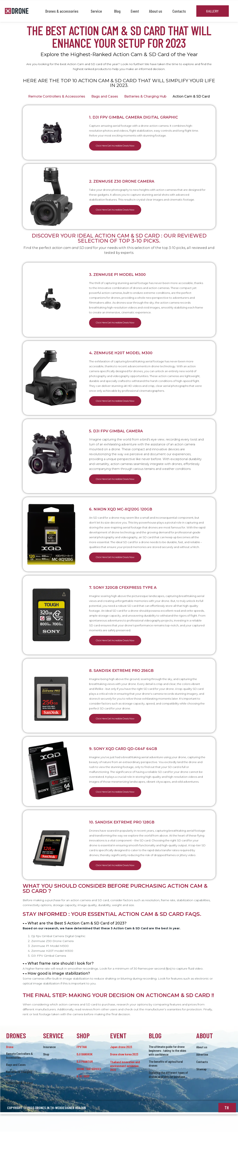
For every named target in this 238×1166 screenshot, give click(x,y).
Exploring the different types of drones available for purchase (168, 1109)
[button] (119, 957)
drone (9, 1081)
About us (155, 11)
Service (97, 11)
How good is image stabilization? (59, 1007)
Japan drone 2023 (121, 1081)
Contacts (179, 11)
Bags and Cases (104, 96)
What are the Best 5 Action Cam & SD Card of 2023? (77, 957)
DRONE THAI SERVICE (89, 1103)
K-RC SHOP (83, 1110)
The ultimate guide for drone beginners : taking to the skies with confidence (167, 1085)
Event (135, 11)
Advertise (202, 1089)
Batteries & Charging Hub (145, 96)
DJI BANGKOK (85, 1088)
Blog (117, 11)
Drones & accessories (62, 11)
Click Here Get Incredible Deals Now (122, 146)
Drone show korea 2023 (124, 1088)
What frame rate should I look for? (61, 997)
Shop (46, 1088)
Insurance (49, 1081)
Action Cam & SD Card (191, 96)
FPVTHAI (82, 1081)
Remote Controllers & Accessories (56, 96)
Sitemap (201, 1103)
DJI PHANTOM (85, 1096)
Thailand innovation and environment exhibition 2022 (125, 1100)
